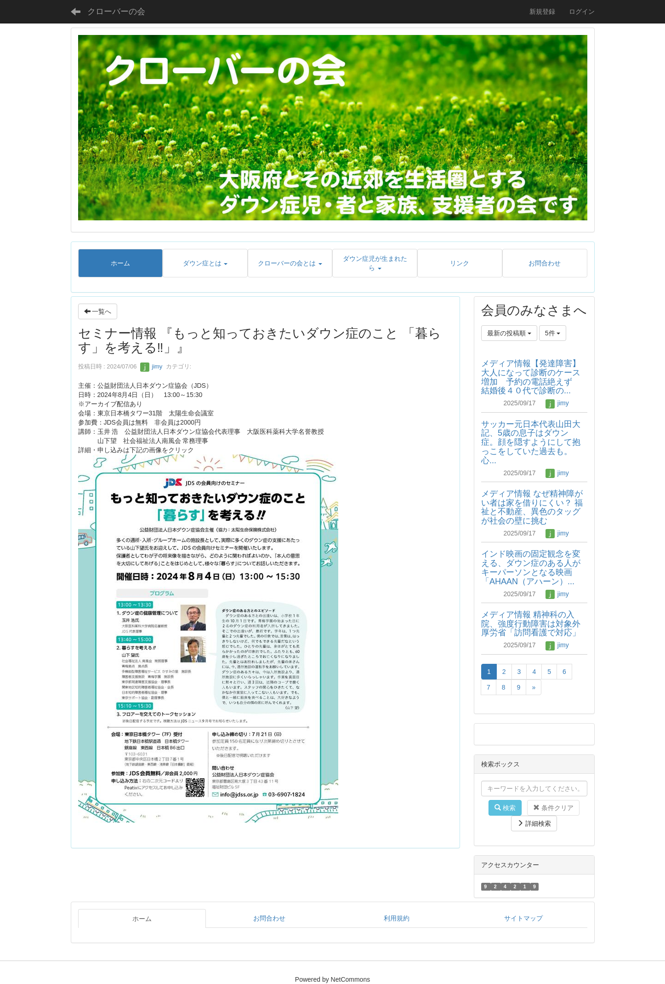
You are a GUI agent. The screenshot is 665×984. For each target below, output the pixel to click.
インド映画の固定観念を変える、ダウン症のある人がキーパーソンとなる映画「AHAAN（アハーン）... (530, 567)
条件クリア (553, 807)
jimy (151, 366)
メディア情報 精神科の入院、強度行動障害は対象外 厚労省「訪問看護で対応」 (535, 624)
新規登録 (542, 11)
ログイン (582, 11)
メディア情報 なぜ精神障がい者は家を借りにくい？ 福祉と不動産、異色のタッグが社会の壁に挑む (532, 507)
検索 (505, 807)
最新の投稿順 (509, 333)
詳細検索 (534, 823)
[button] (205, 263)
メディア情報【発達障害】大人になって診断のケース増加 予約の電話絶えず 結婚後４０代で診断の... (532, 377)
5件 (553, 333)
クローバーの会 (116, 11)
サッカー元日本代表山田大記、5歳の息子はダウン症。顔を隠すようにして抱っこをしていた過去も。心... (530, 442)
